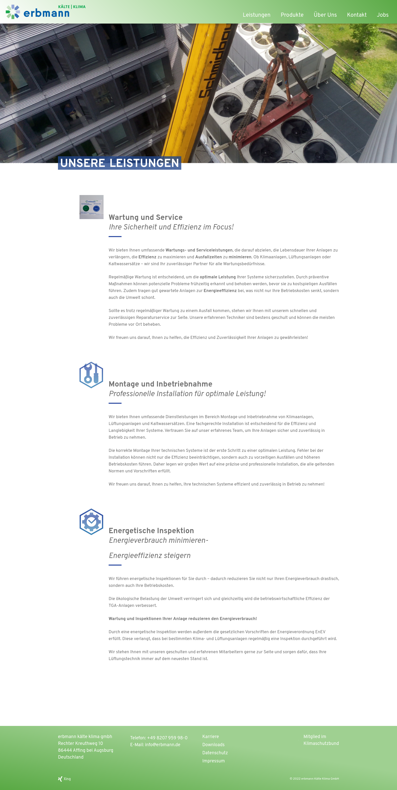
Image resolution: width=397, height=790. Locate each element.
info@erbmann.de (162, 745)
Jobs (383, 15)
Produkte (292, 15)
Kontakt (357, 15)
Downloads (213, 745)
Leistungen (257, 15)
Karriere (210, 737)
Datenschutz (215, 753)
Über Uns (325, 15)
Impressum (213, 761)
